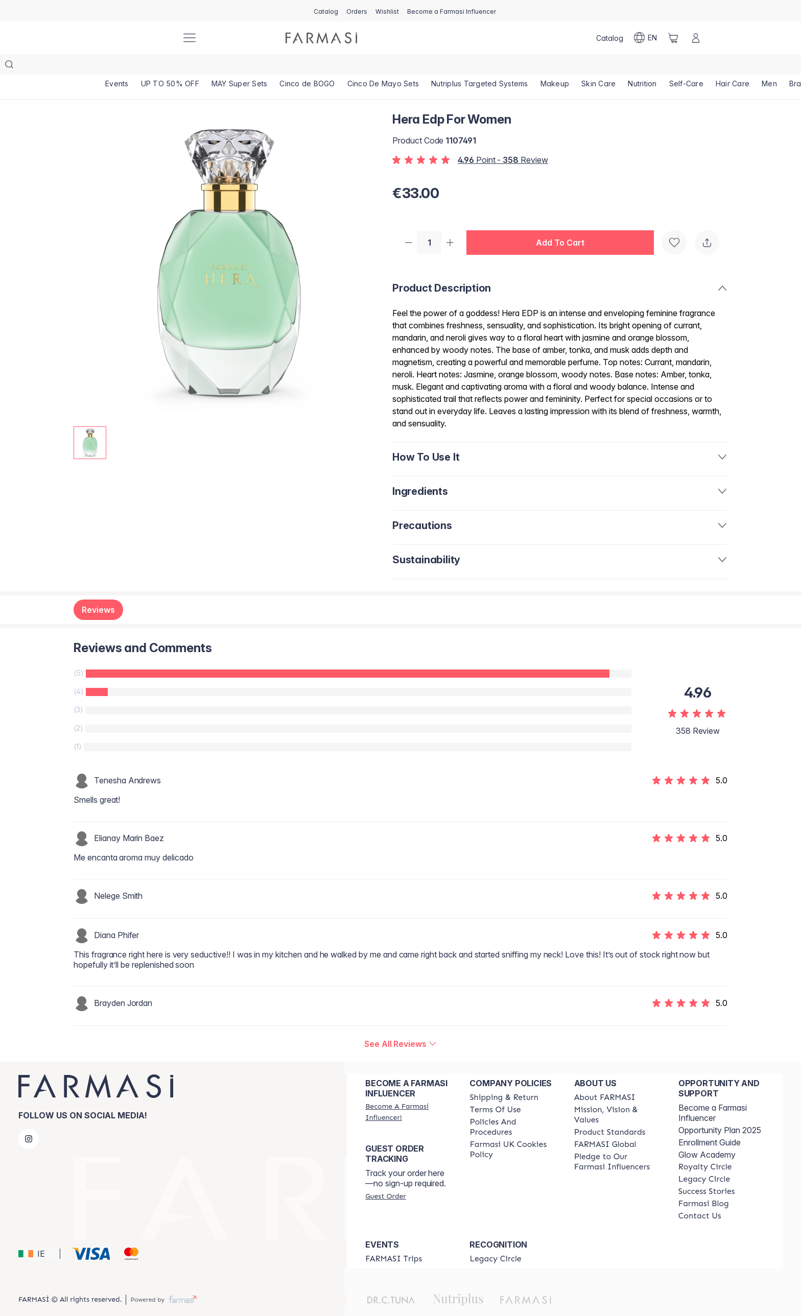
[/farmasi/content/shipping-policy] (503, 1078)
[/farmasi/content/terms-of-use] (495, 1090)
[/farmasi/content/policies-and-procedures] (512, 1107)
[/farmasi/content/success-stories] (706, 1172)
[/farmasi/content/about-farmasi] (604, 1078)
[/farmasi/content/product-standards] (610, 1113)
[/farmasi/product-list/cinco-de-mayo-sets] (386, 66)
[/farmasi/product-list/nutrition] (649, 66)
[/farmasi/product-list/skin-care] (605, 66)
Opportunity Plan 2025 (719, 1111)
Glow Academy (707, 1135)
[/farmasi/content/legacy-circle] (704, 1160)
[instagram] (28, 1119)
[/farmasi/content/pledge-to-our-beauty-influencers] (617, 1142)
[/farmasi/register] (356, 11)
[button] (564, 222)
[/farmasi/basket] (673, 38)
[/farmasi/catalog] (326, 11)
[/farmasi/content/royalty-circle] (705, 1147)
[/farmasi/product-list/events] (117, 66)
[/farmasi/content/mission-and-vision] (617, 1095)
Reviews (98, 590)
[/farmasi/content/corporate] (605, 1125)
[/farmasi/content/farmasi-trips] (393, 1239)
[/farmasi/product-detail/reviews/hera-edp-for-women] (400, 1024)
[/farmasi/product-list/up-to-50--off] (171, 66)
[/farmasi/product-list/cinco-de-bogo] (310, 66)
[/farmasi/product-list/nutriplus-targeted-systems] (484, 66)
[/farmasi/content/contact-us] (699, 1196)
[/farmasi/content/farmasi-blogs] (703, 1184)
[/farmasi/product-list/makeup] (560, 66)
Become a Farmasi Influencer (712, 1093)
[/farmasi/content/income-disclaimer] (512, 1130)
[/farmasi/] (135, 37)
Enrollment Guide (709, 1123)
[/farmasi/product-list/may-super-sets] (241, 66)
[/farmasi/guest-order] (385, 1176)
